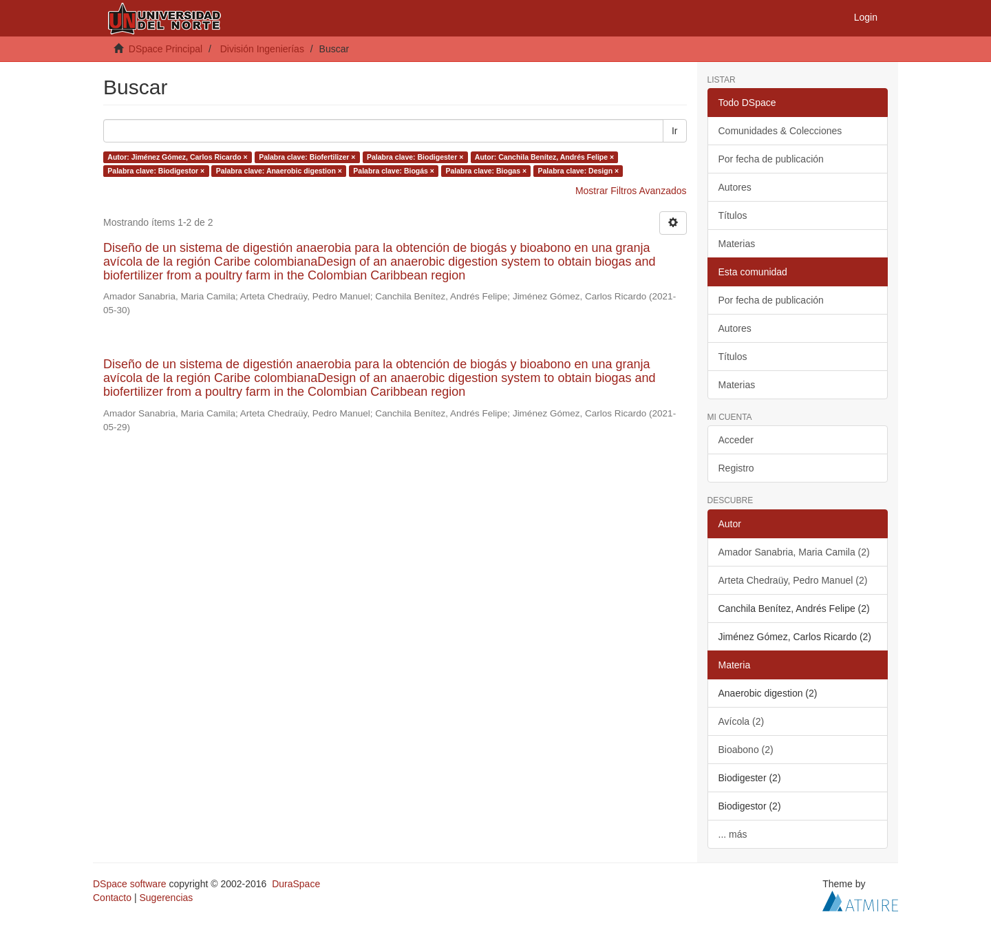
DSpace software (130, 883)
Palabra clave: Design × (578, 171)
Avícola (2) (741, 721)
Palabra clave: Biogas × (485, 171)
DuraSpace (296, 883)
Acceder (736, 439)
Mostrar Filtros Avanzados (631, 190)
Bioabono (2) (746, 749)
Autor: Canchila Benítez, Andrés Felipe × (544, 157)
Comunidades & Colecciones (780, 130)
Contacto (112, 897)
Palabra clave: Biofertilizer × (307, 157)
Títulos (732, 215)
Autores (735, 187)
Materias (737, 243)
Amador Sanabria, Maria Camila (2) (794, 552)
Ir (675, 130)
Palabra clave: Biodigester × (415, 157)
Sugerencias (166, 897)
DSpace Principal (165, 48)
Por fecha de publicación (771, 159)
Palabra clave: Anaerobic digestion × (279, 171)
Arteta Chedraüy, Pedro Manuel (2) (793, 580)
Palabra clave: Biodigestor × (155, 171)
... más (732, 834)
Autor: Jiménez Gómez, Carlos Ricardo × (177, 157)
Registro (736, 468)
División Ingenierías (262, 48)
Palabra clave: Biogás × (393, 171)
